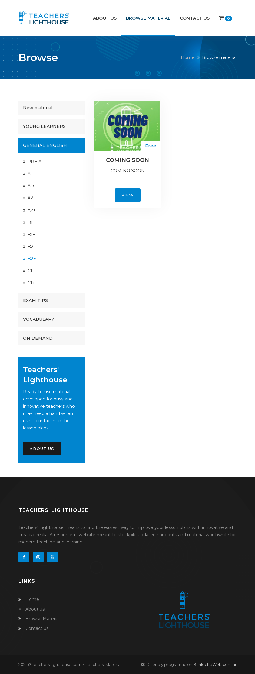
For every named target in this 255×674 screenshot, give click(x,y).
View (127, 195)
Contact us (195, 18)
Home (187, 57)
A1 (30, 174)
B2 (30, 246)
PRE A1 (35, 161)
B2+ (32, 258)
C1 (30, 271)
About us (105, 18)
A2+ (32, 210)
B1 (30, 222)
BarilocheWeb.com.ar (215, 664)
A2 (30, 198)
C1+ (31, 283)
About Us (42, 448)
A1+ (31, 186)
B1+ (31, 234)
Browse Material (148, 18)
